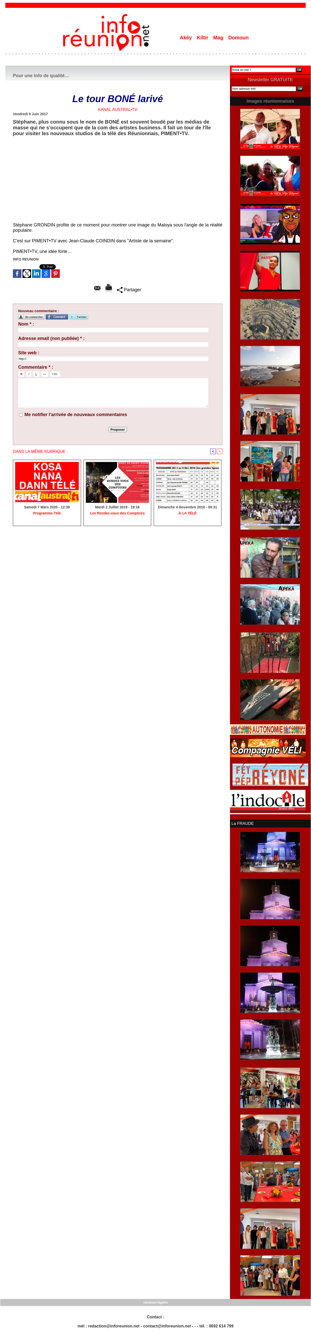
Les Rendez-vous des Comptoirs (117, 513)
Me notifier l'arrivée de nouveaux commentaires (75, 414)
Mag (219, 37)
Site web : (28, 352)
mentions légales (155, 1302)
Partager (129, 289)
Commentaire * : (35, 367)
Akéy (186, 37)
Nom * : (26, 324)
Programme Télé (47, 513)
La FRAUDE (242, 823)
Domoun (238, 37)
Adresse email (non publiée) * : (51, 338)
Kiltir (203, 37)
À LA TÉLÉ (187, 513)
